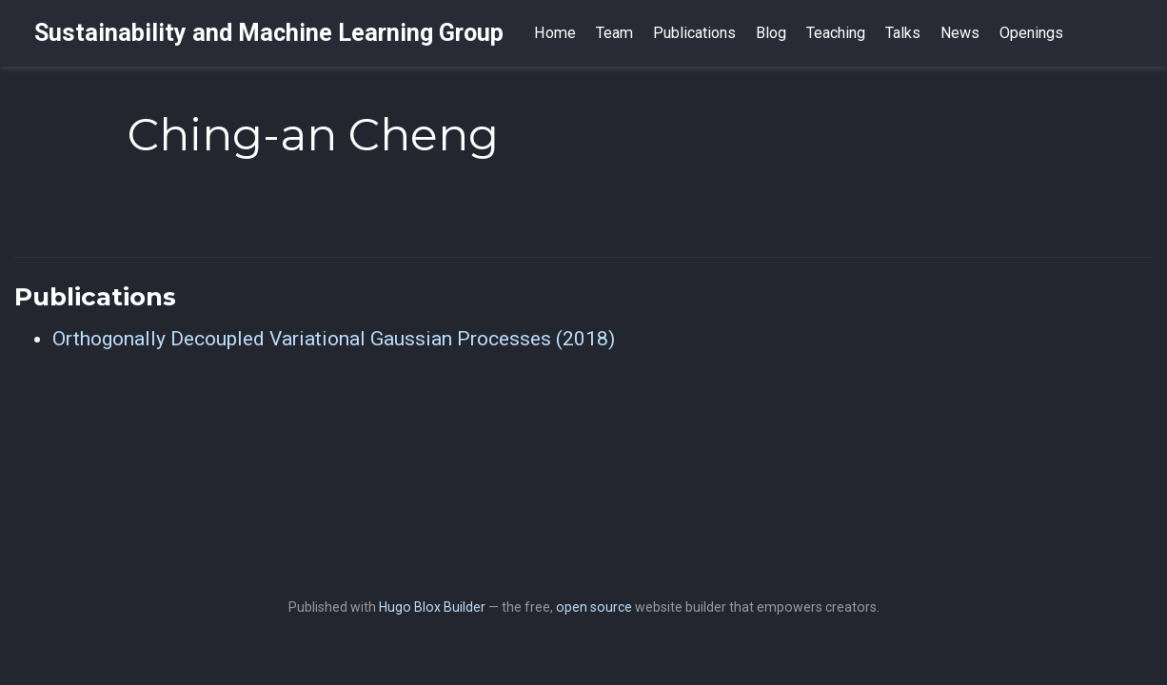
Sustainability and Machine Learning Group (269, 33)
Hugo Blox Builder (432, 607)
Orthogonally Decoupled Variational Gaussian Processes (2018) (333, 338)
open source (594, 607)
